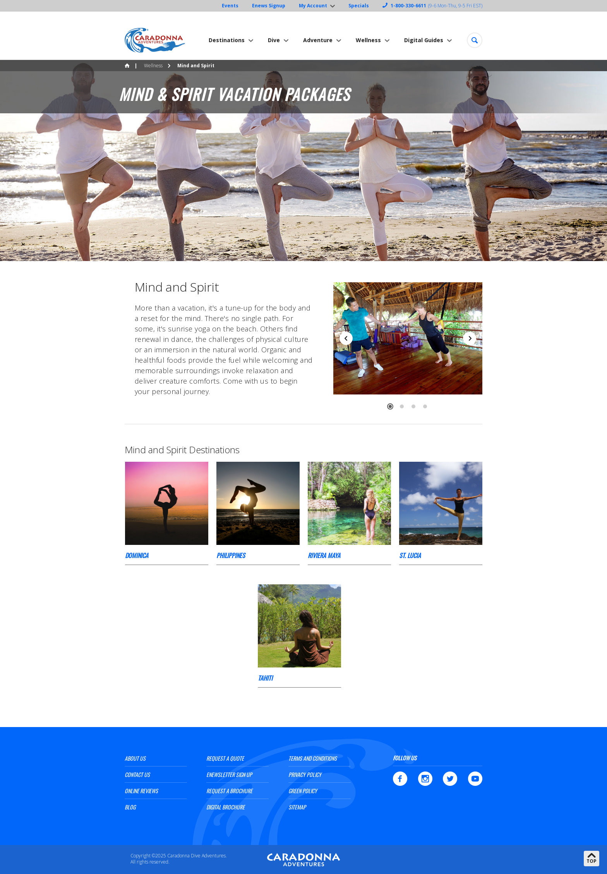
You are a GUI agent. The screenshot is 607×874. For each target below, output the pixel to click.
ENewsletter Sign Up (229, 774)
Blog (130, 807)
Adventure (318, 40)
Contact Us (137, 774)
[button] (474, 40)
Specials (358, 5)
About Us (135, 758)
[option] (303, 160)
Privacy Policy (304, 774)
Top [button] (591, 861)
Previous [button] (346, 338)
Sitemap (297, 807)
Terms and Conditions (312, 758)
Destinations (227, 40)
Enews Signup (268, 5)
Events (230, 5)
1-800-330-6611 (408, 5)
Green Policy (302, 791)
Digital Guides (423, 40)
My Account (313, 5)
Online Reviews (141, 791)
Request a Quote (225, 758)
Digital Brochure (225, 807)
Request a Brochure (229, 791)
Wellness (368, 40)
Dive (274, 40)
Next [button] (469, 338)
